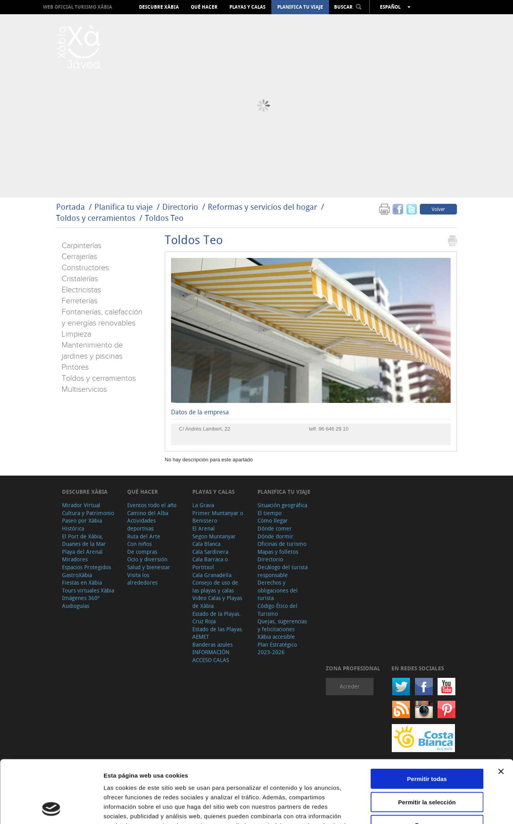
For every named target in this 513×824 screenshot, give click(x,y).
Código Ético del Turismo (277, 609)
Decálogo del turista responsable (282, 571)
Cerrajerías (79, 256)
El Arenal (203, 528)
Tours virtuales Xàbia (88, 590)
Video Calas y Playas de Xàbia (217, 602)
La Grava (203, 505)
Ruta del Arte (143, 536)
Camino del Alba (147, 513)
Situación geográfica (282, 505)
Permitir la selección (427, 743)
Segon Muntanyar (214, 536)
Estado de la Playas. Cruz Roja (216, 617)
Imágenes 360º (81, 598)
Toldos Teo (164, 218)
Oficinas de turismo (281, 543)
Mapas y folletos (277, 551)
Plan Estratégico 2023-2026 (277, 648)
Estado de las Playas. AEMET (217, 633)
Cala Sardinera (210, 551)
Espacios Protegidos (86, 567)
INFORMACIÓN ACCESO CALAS (210, 656)
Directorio (181, 206)
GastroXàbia (77, 575)
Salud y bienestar (148, 567)
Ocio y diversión (147, 559)
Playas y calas (247, 7)
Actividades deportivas (141, 524)
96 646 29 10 (334, 429)
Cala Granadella (211, 575)
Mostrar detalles (427, 808)
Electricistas (81, 290)
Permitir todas (427, 720)
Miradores (75, 559)
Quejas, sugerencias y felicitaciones (282, 625)
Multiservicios (84, 389)
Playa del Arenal (82, 551)
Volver (438, 209)
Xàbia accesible (276, 636)
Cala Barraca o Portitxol (210, 563)
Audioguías (75, 606)
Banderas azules (212, 644)
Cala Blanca (206, 543)
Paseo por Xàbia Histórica (82, 524)
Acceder (350, 686)
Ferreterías (80, 301)
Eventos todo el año (152, 505)
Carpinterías (81, 245)
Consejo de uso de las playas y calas (215, 586)
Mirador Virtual (81, 505)
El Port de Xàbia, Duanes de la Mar (84, 540)
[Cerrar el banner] (501, 712)
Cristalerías (80, 279)
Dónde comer (274, 528)
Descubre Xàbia (159, 7)
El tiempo (269, 513)
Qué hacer (204, 7)
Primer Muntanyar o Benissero (217, 517)
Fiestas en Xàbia (82, 582)
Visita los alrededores (142, 579)
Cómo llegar (272, 520)
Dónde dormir (275, 536)
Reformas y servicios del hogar (262, 206)
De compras (142, 551)
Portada (70, 206)
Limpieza (76, 334)
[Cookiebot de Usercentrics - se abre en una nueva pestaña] (51, 809)
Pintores (75, 367)
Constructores (85, 268)
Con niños (139, 543)
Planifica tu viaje (300, 7)
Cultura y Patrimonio (88, 513)
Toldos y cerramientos (95, 218)
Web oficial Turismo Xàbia (77, 7)
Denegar (427, 766)
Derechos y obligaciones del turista (277, 590)
